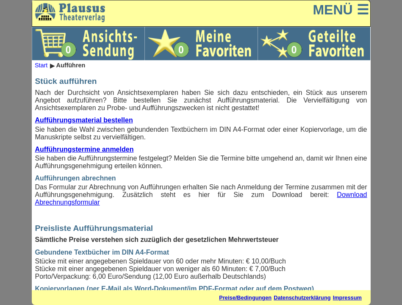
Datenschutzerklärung (302, 297)
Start (41, 65)
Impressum (347, 297)
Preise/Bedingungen (245, 297)
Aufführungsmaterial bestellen (84, 120)
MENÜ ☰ (341, 9)
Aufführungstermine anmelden (84, 149)
